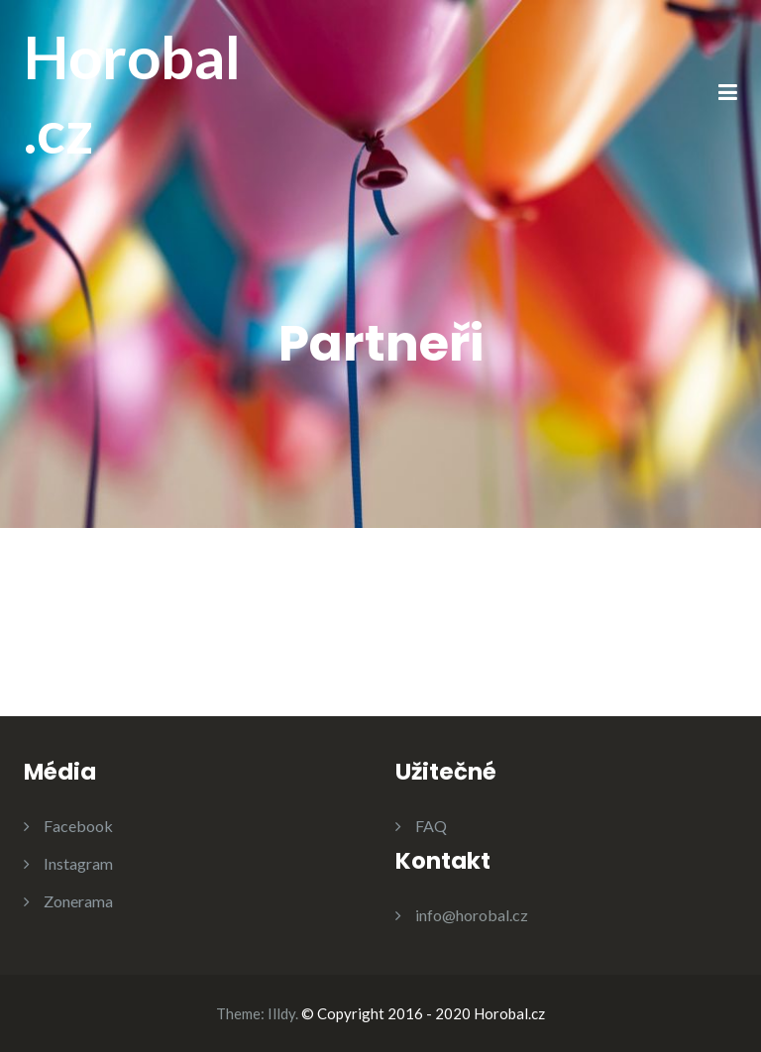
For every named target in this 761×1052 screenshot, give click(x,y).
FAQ (431, 825)
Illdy (281, 1013)
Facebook (78, 825)
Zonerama (78, 901)
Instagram (78, 863)
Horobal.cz (132, 93)
